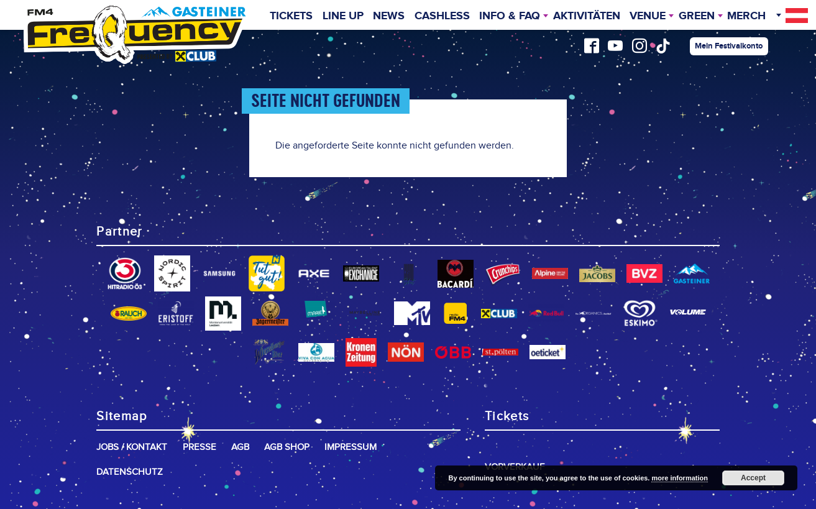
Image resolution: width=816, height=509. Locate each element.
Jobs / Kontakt (131, 447)
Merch (746, 16)
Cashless (442, 16)
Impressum (350, 447)
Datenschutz (129, 472)
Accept (753, 478)
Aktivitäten (586, 16)
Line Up (343, 16)
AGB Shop (286, 447)
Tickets (291, 16)
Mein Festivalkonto (729, 46)
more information (679, 478)
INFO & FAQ (509, 16)
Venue (648, 16)
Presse (199, 447)
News (389, 16)
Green (697, 16)
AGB (240, 447)
